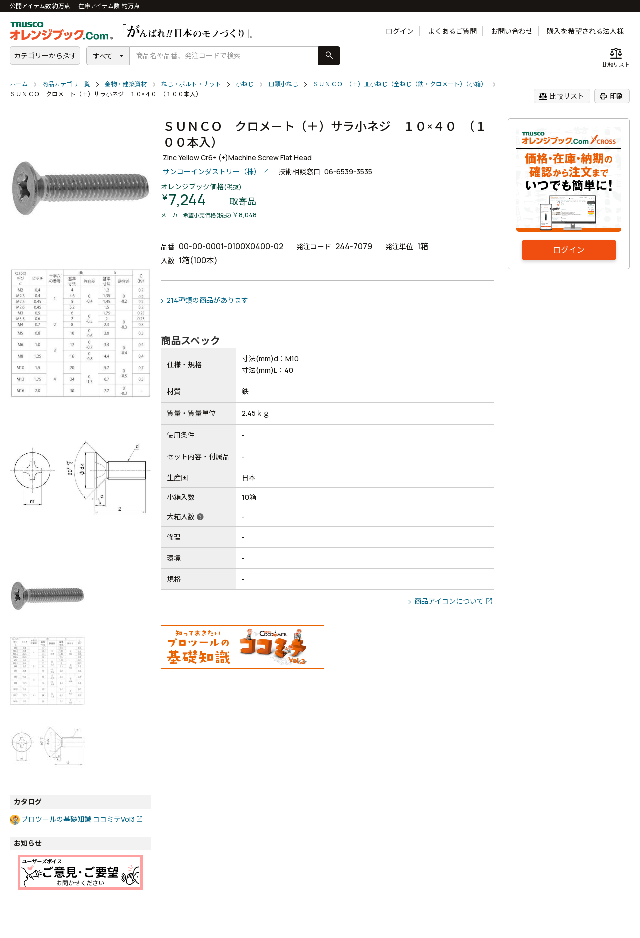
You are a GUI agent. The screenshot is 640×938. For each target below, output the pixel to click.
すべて (103, 56)
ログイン (400, 31)
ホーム (19, 84)
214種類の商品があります (207, 300)
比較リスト (561, 96)
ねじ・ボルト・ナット (192, 84)
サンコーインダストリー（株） (212, 171)
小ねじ (245, 84)
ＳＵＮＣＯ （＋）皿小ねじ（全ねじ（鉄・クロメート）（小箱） (400, 84)
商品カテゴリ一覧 (66, 84)
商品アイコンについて (449, 601)
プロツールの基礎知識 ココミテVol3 (78, 819)
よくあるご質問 (452, 31)
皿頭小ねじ (283, 84)
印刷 (612, 96)
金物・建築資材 (126, 84)
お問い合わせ (512, 31)
